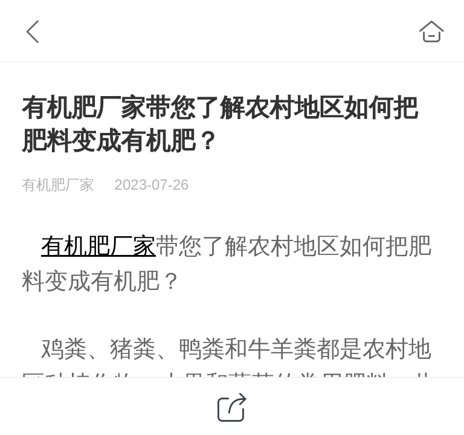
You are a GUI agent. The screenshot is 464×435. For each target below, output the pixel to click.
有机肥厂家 (98, 246)
